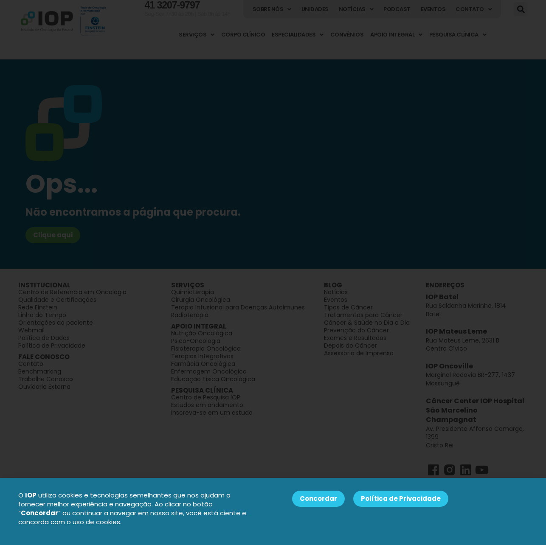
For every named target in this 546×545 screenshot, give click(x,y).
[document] (273, 272)
